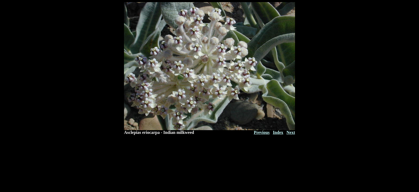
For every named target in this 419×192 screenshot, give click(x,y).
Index (278, 132)
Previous (262, 132)
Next (290, 132)
